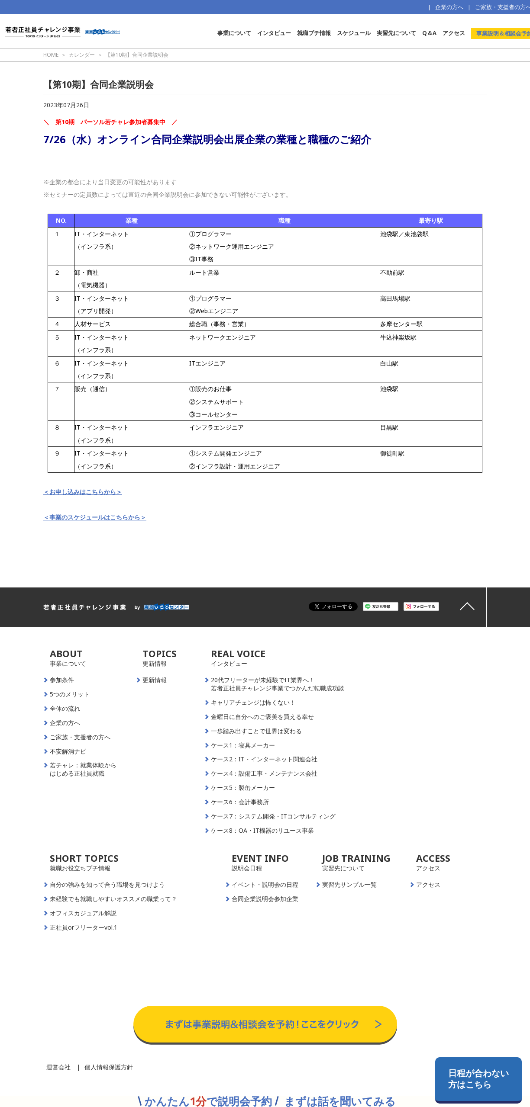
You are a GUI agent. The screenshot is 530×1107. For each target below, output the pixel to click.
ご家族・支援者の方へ (80, 737)
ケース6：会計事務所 (240, 802)
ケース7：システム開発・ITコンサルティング (273, 816)
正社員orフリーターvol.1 (83, 927)
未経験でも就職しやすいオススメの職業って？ (113, 899)
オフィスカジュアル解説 (83, 913)
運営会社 (58, 1067)
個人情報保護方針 (108, 1067)
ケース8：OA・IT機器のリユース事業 (262, 830)
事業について (234, 33)
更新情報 (154, 680)
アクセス (454, 33)
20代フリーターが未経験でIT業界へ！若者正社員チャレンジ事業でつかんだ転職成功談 (277, 684)
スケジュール (354, 33)
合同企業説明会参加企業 (265, 899)
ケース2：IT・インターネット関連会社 (264, 759)
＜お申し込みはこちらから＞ (82, 492)
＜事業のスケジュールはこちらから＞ (94, 517)
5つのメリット (70, 694)
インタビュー (274, 33)
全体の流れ (65, 708)
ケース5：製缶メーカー (243, 788)
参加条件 (62, 680)
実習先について (396, 33)
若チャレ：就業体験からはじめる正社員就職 (83, 769)
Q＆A (429, 33)
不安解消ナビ (68, 751)
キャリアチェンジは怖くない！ (253, 702)
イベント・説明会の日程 (265, 885)
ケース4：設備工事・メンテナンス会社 (264, 773)
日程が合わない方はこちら (478, 1078)
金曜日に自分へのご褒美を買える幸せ (262, 717)
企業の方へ (449, 7)
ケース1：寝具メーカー (243, 745)
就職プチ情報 (314, 33)
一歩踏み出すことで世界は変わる (256, 731)
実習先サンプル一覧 (349, 885)
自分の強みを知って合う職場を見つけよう (107, 885)
